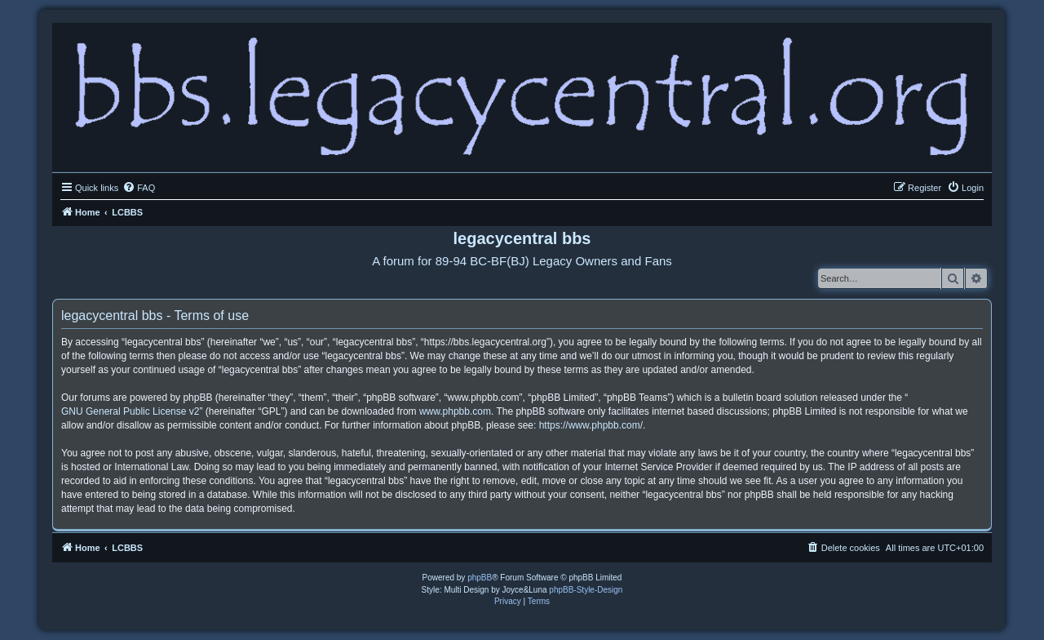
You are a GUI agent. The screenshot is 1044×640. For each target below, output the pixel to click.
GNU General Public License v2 (130, 411)
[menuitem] (138, 188)
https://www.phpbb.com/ (591, 425)
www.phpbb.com (455, 411)
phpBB (479, 577)
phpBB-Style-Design (585, 589)
